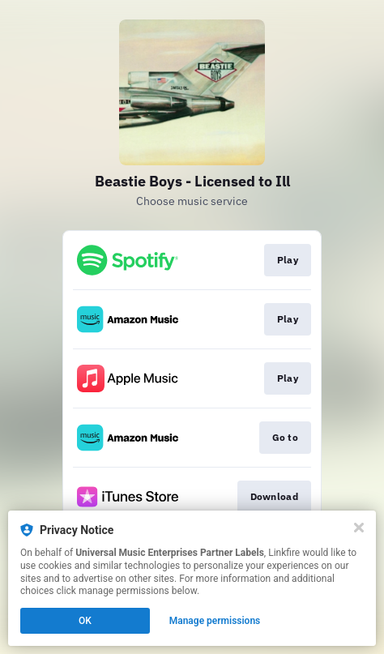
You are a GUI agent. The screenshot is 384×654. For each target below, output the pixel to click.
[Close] (359, 528)
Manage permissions (215, 620)
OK (85, 620)
